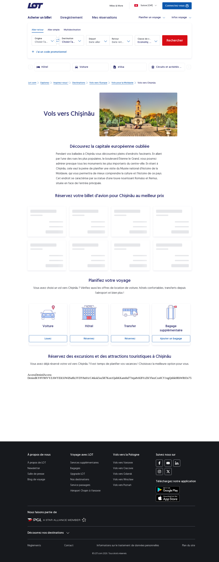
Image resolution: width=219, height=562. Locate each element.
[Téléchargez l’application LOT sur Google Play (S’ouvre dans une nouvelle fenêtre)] (168, 489)
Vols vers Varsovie (123, 462)
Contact (68, 545)
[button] (44, 40)
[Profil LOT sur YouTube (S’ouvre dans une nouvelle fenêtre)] (168, 463)
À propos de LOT (37, 462)
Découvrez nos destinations (48, 533)
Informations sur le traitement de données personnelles (128, 545)
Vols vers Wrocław (123, 479)
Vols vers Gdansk (122, 473)
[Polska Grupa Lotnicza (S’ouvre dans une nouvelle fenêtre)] (35, 519)
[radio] (37, 30)
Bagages (75, 468)
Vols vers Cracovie (123, 468)
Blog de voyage (36, 479)
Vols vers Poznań (122, 485)
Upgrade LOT (77, 473)
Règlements (34, 545)
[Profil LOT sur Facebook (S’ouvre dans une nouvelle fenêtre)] (159, 463)
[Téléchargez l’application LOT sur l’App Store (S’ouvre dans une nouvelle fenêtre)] (168, 498)
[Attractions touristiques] (110, 406)
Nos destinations (79, 479)
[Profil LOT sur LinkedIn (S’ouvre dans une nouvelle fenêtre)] (176, 463)
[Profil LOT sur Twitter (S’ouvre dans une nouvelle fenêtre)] (168, 471)
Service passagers (80, 485)
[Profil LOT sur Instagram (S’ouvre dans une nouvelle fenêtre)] (159, 471)
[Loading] (146, 5)
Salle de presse (36, 473)
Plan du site (188, 545)
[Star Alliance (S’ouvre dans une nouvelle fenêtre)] (64, 519)
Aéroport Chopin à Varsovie (85, 490)
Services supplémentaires (84, 462)
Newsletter (34, 468)
